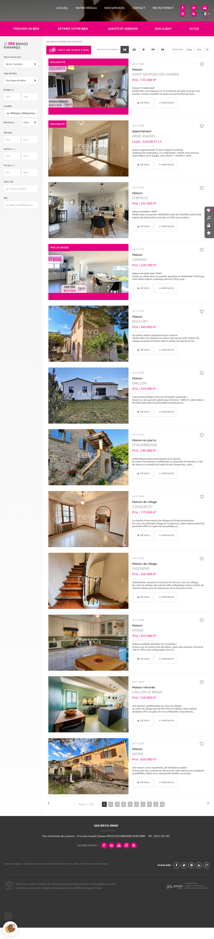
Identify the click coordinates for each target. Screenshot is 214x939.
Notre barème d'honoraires (95, 875)
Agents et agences (123, 40)
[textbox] (22, 125)
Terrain (10, 176)
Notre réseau (86, 8)
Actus (194, 40)
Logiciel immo (192, 894)
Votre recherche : (13, 68)
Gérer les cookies (70, 875)
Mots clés (8, 193)
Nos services (114, 8)
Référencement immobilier (197, 899)
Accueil (62, 8)
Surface (10, 160)
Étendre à (9, 133)
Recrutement (163, 8)
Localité (8, 117)
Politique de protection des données (42, 875)
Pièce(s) (8, 144)
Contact (138, 8)
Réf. (6, 209)
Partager (166, 114)
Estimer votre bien (73, 40)
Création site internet (195, 897)
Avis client (163, 40)
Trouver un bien (26, 40)
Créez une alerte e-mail (68, 61)
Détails (143, 114)
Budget (8, 101)
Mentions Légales (13, 875)
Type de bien (10, 84)
